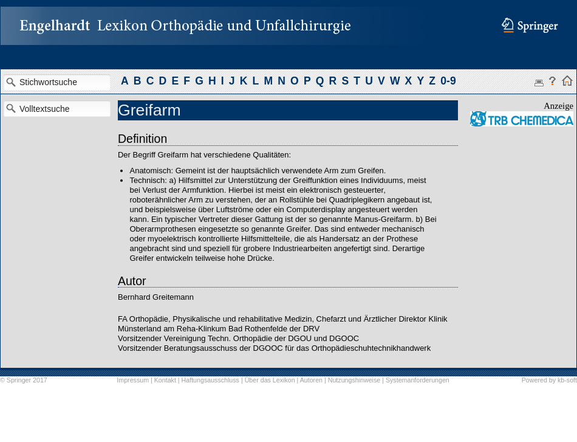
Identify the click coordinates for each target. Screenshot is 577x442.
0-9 (448, 81)
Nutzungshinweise (354, 380)
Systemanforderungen (417, 380)
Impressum (133, 380)
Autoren (311, 380)
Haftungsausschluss (210, 380)
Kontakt (165, 380)
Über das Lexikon (270, 380)
